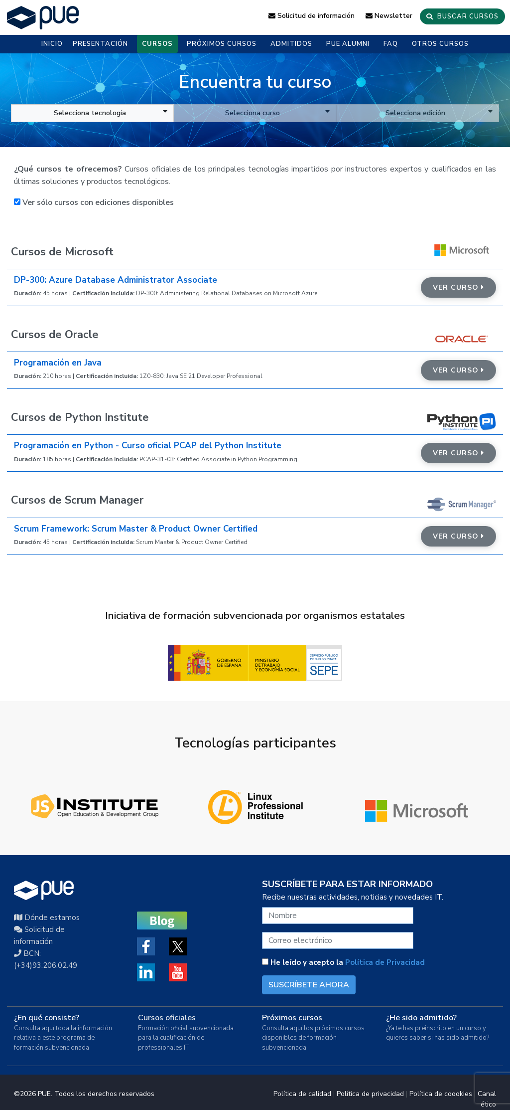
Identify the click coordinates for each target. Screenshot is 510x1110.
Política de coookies (440, 1094)
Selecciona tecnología (110, 113)
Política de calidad (302, 1094)
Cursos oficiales (167, 1017)
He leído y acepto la (343, 962)
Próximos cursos (292, 1017)
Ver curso (458, 287)
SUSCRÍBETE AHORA (308, 984)
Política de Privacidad (385, 962)
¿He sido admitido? (421, 1017)
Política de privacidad (370, 1094)
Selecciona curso (277, 113)
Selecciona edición (439, 113)
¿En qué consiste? (46, 1017)
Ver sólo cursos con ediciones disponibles (94, 202)
